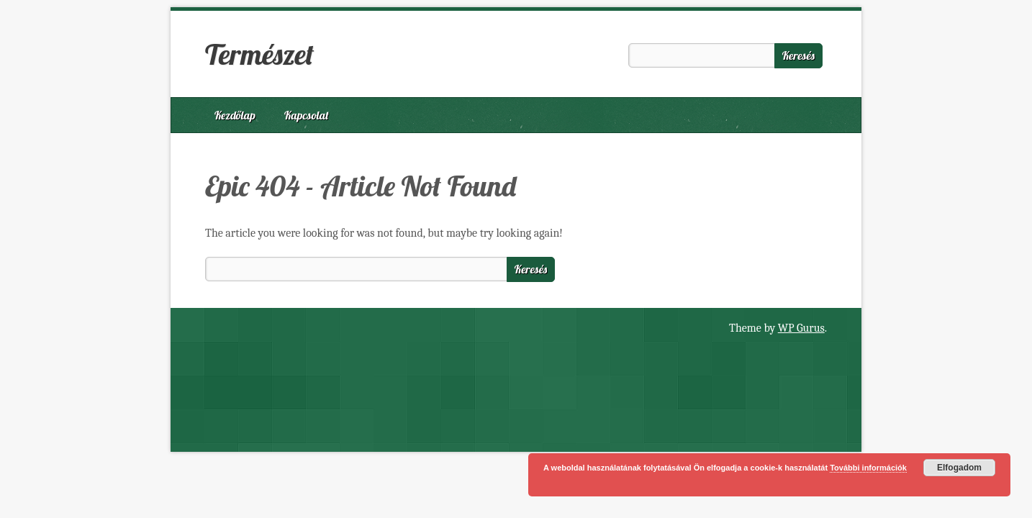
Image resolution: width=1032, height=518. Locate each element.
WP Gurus (801, 328)
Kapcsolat (306, 115)
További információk (868, 467)
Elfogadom (959, 468)
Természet (259, 54)
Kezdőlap (234, 115)
